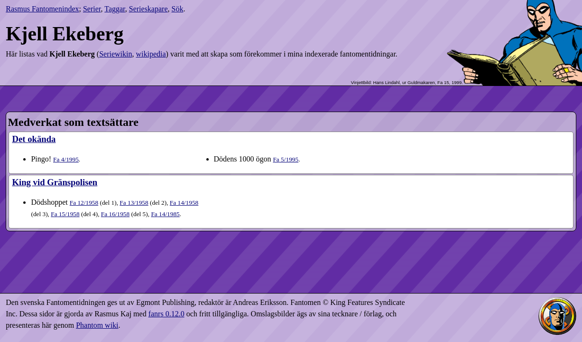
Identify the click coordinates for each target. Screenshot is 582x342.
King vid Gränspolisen (54, 182)
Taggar (114, 9)
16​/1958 (115, 214)
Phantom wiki (97, 325)
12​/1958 (84, 202)
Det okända (33, 139)
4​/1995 (66, 159)
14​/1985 (165, 214)
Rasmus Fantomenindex (42, 9)
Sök (178, 9)
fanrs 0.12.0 (166, 314)
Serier (92, 9)
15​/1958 (65, 214)
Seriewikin (115, 54)
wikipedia (151, 54)
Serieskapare (148, 9)
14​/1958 (184, 202)
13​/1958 (134, 202)
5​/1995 (285, 159)
